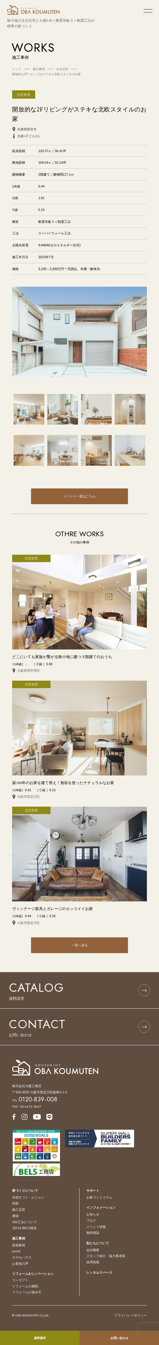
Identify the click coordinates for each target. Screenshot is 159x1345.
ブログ (91, 1220)
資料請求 (40, 1338)
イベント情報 (96, 1227)
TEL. (34, 1100)
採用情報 (92, 1262)
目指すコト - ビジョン (28, 1197)
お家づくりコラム (99, 1197)
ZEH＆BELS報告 (24, 1228)
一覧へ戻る (80, 945)
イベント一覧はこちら (79, 496)
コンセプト (20, 1280)
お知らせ (92, 1214)
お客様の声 (20, 1263)
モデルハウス (22, 1257)
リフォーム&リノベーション (32, 1273)
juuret (16, 1251)
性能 (15, 1203)
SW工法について (24, 1222)
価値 (15, 1216)
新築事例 (18, 1245)
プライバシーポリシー (130, 1315)
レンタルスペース (99, 1272)
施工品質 (18, 1209)
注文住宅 (23, 94)
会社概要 (92, 1250)
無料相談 (92, 1232)
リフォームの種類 (25, 1286)
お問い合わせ (119, 1338)
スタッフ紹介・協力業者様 (105, 1256)
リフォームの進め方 (26, 1292)
